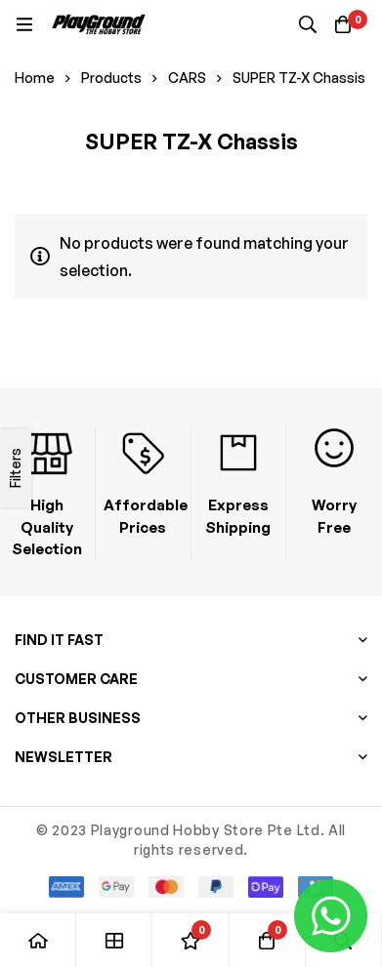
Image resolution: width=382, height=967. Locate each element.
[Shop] (114, 940)
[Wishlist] (190, 940)
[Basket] (343, 24)
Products (111, 77)
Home (35, 77)
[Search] (307, 24)
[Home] (38, 940)
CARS (187, 77)
